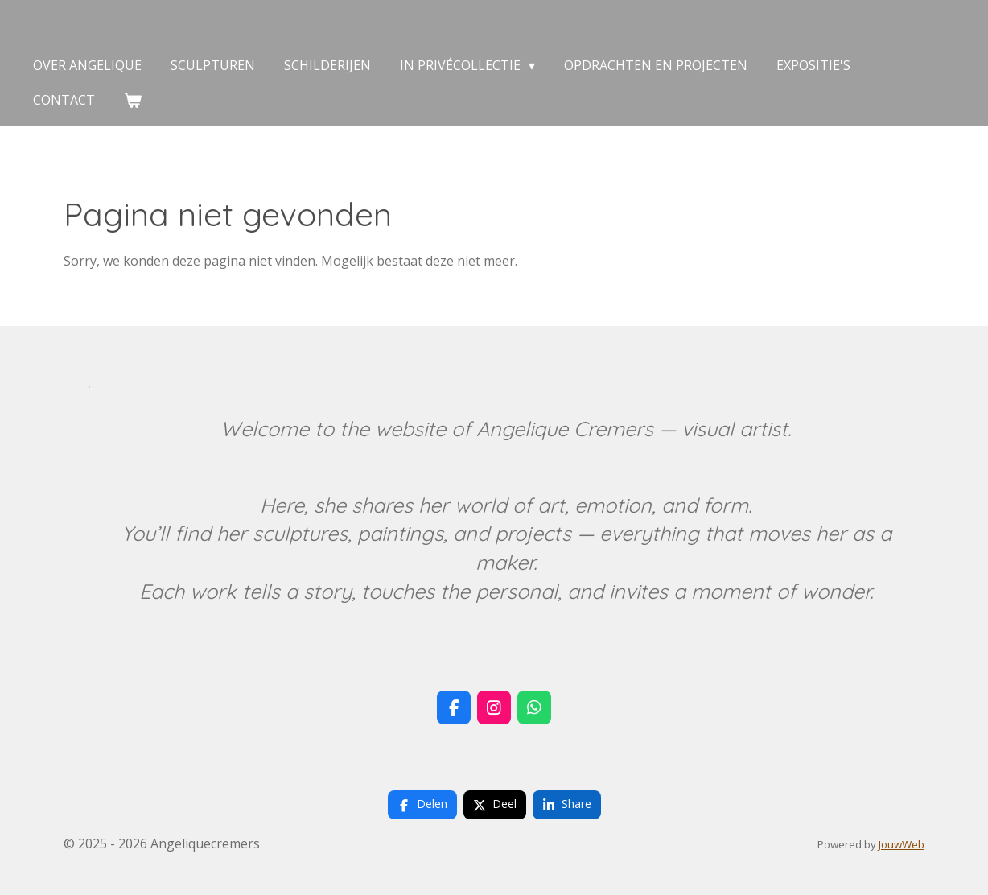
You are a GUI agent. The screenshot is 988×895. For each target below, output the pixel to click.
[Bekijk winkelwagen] (132, 100)
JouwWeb (901, 844)
